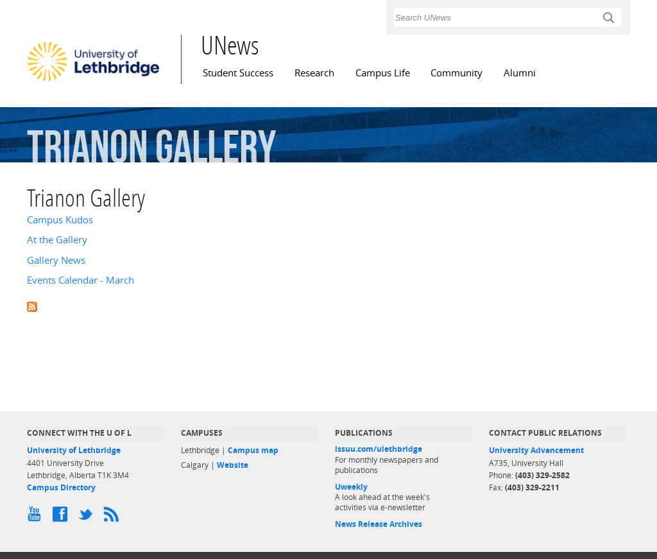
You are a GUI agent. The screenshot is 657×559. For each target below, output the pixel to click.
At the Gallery (57, 239)
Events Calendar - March (80, 280)
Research (314, 73)
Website (232, 465)
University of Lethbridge (74, 450)
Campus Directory (61, 487)
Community (456, 73)
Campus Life (382, 73)
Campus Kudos (60, 220)
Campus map (253, 450)
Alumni (520, 73)
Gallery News (56, 260)
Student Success (238, 73)
